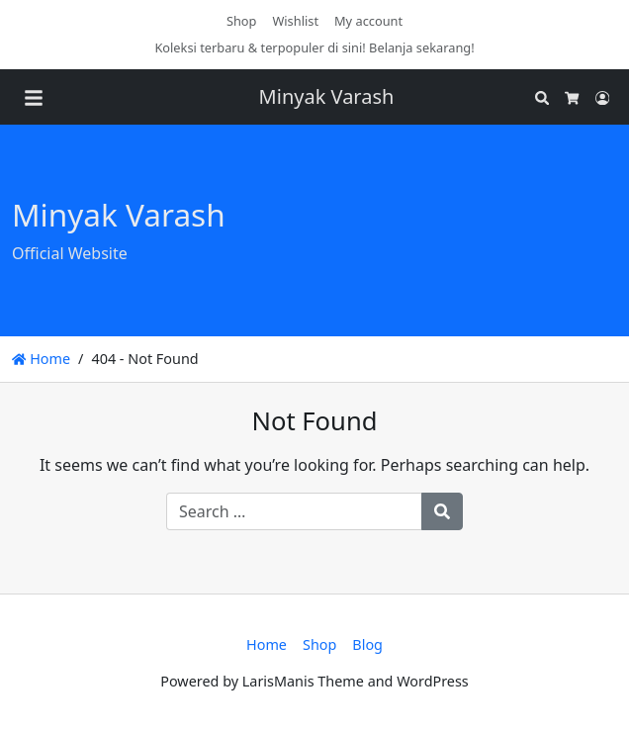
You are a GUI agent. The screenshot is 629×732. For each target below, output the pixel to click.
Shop (241, 21)
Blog (367, 644)
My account (368, 21)
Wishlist (295, 21)
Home (41, 358)
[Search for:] (294, 511)
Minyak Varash (327, 96)
